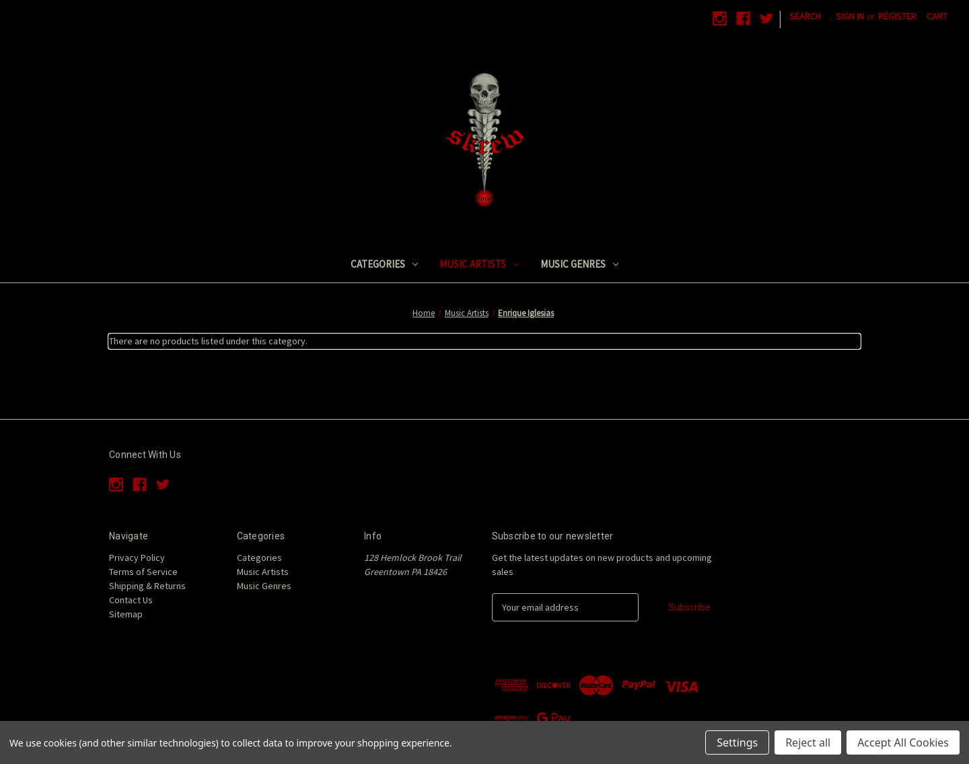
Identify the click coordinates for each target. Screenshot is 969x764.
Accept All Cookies (903, 742)
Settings (737, 742)
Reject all (807, 742)
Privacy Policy (137, 557)
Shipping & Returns (147, 586)
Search (805, 16)
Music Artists (479, 264)
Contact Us (131, 600)
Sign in (850, 16)
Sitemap (126, 614)
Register (897, 16)
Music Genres (579, 264)
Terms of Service (143, 572)
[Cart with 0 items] (937, 16)
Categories (384, 264)
